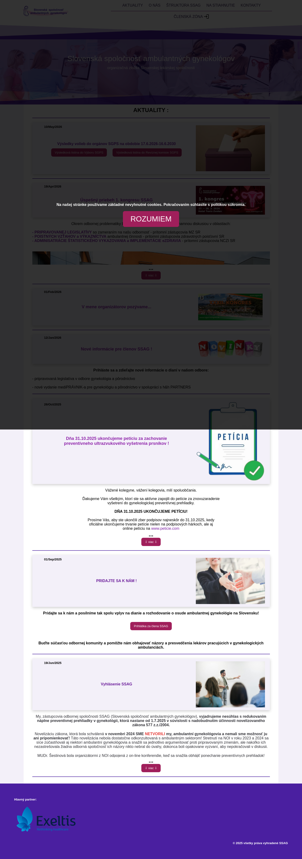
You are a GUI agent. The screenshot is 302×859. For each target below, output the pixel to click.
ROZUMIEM (151, 219)
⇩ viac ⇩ (151, 542)
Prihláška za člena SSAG (151, 626)
